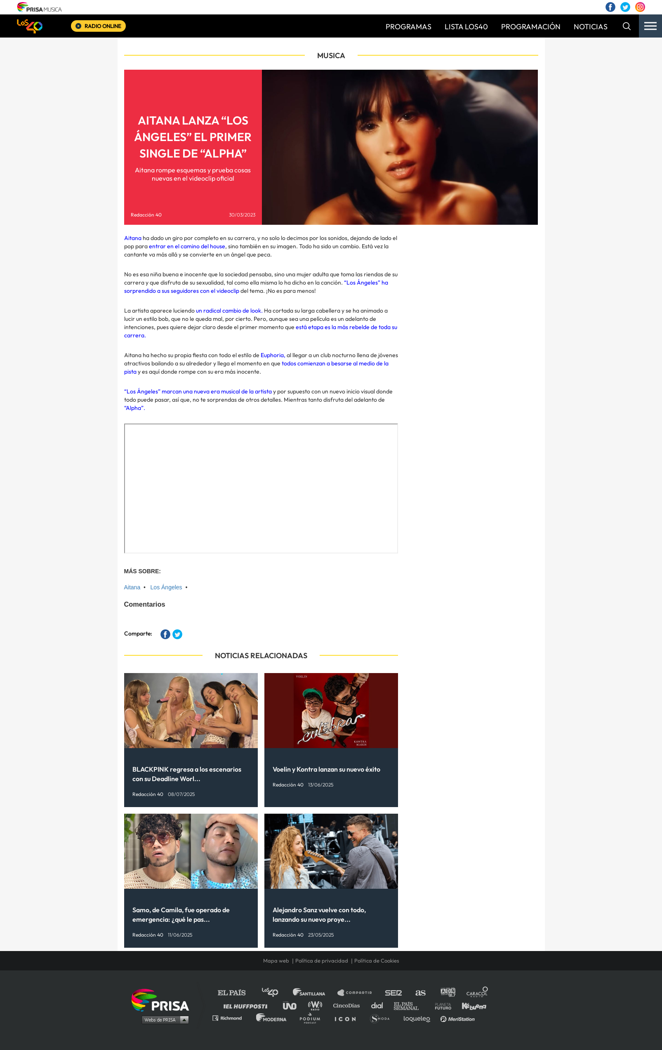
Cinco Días (348, 1005)
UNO (293, 1005)
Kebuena (470, 1005)
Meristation (458, 1017)
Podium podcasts (312, 1017)
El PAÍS (236, 993)
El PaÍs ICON (348, 1017)
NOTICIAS (591, 26)
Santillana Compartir (358, 993)
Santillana (314, 993)
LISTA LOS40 (466, 26)
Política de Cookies (376, 960)
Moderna (272, 1017)
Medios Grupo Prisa (163, 1019)
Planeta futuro (440, 1005)
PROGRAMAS (408, 26)
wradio (316, 1005)
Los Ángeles (166, 587)
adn (447, 993)
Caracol (477, 993)
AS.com (420, 993)
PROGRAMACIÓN (531, 26)
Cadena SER (394, 993)
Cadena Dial (380, 1005)
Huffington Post (247, 1005)
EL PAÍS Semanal (410, 1005)
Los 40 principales (276, 993)
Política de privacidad (321, 960)
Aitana (132, 587)
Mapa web (276, 960)
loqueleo (419, 1017)
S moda (382, 1017)
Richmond (231, 1017)
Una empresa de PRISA (163, 999)
